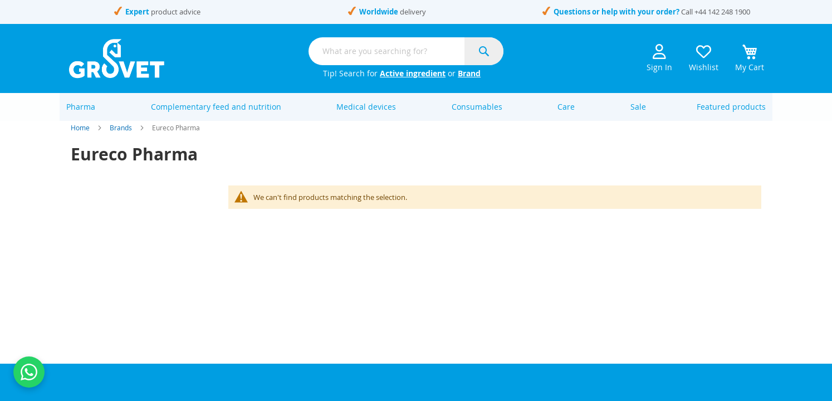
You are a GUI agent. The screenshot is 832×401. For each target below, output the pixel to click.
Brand (469, 73)
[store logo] (116, 58)
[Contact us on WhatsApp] (29, 372)
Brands (121, 139)
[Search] (483, 51)
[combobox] (406, 51)
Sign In (659, 58)
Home (80, 139)
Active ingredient (413, 73)
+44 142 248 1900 (722, 12)
